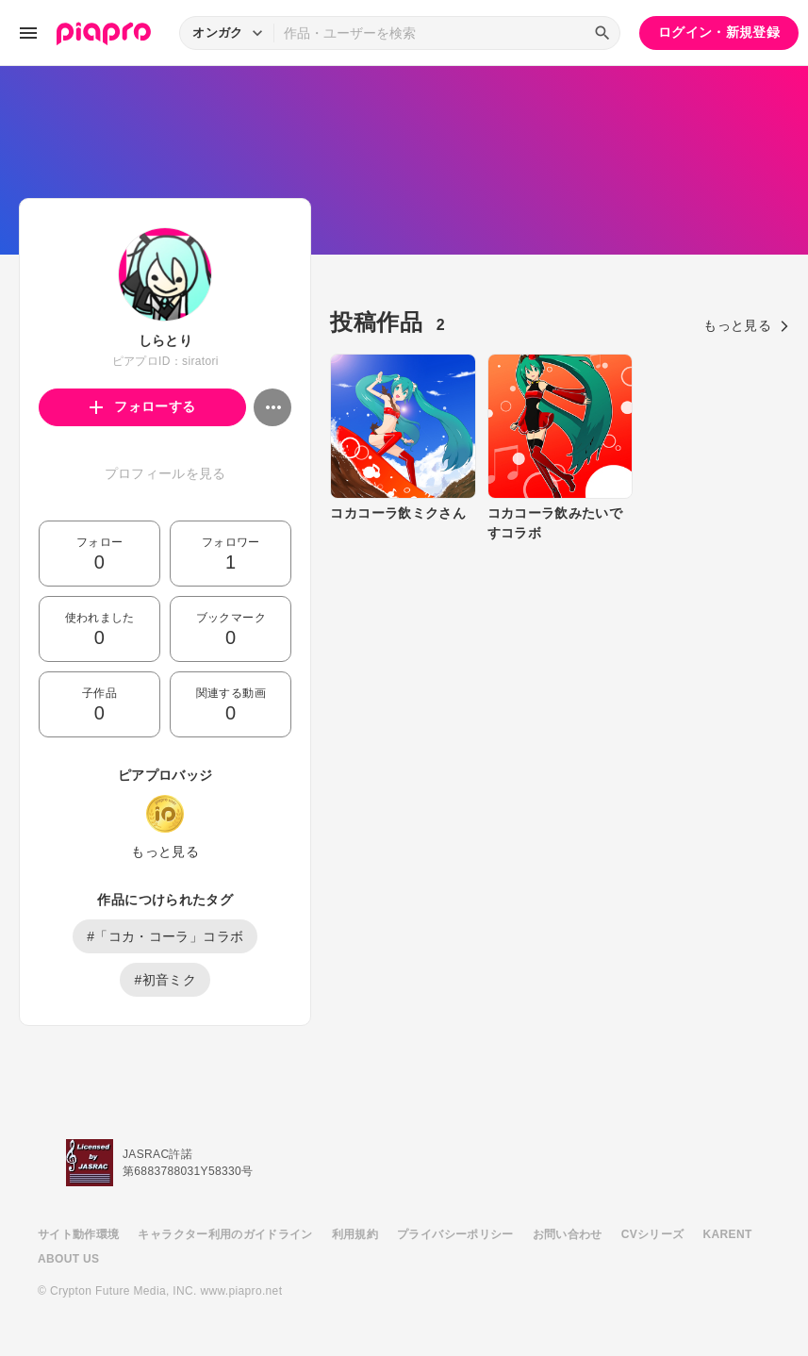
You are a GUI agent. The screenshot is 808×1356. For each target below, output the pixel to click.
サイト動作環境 (78, 1234)
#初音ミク (165, 979)
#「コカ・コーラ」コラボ (165, 936)
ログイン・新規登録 (719, 32)
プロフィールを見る (165, 473)
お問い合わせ (567, 1234)
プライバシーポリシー (455, 1234)
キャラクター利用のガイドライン (225, 1234)
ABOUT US (68, 1258)
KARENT (727, 1234)
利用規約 (355, 1234)
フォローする (143, 406)
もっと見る (165, 851)
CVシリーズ (652, 1234)
